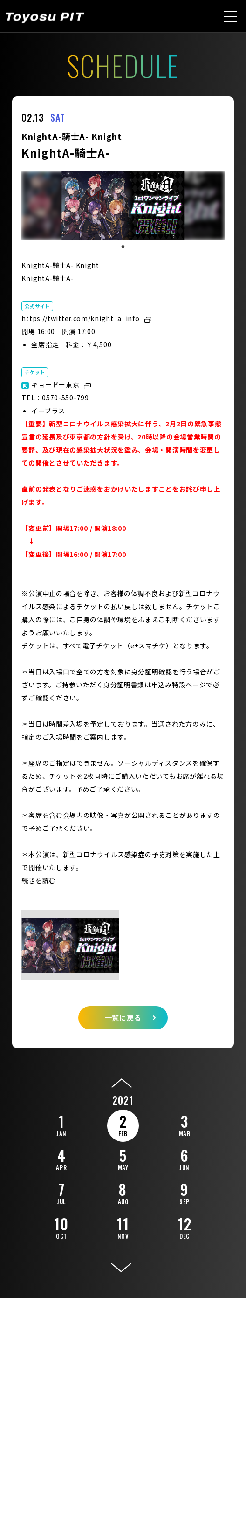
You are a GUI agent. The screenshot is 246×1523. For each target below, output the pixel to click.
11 (122, 1227)
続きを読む (38, 880)
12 (184, 1227)
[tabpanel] (123, 205)
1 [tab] (123, 247)
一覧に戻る (123, 1017)
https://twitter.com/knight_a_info (80, 318)
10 (61, 1227)
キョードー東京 (55, 384)
